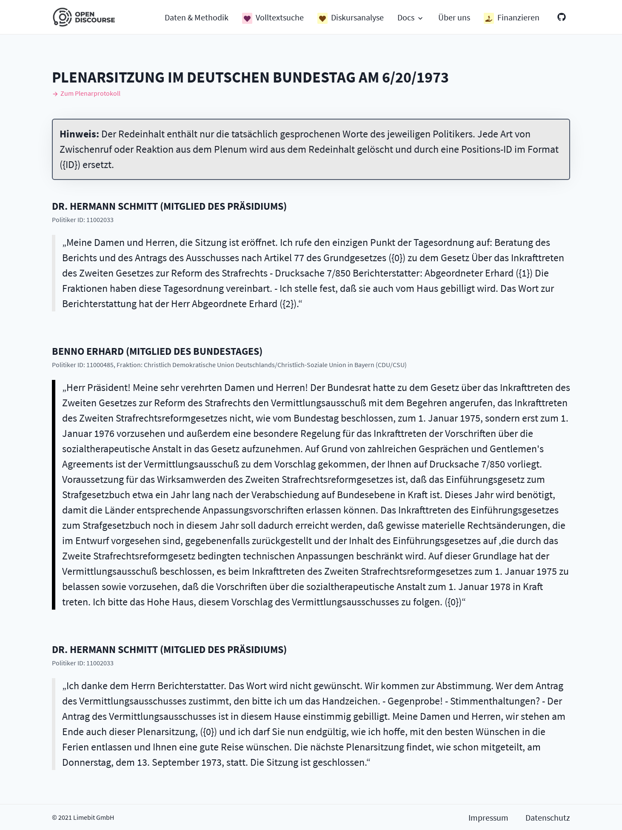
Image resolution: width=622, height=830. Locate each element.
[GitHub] (561, 17)
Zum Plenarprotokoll (86, 93)
